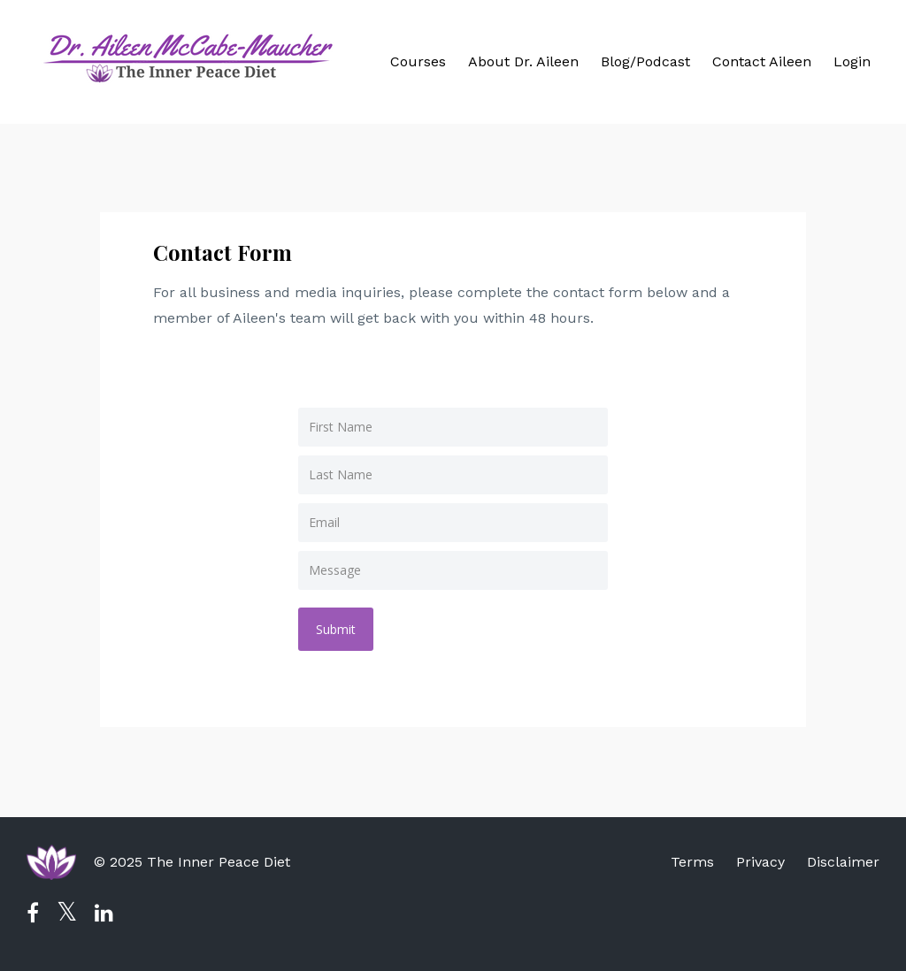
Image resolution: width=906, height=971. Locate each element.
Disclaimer (843, 861)
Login (852, 61)
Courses (418, 61)
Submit (336, 629)
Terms (692, 861)
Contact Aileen (761, 61)
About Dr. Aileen (523, 61)
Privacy (760, 861)
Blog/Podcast (645, 61)
